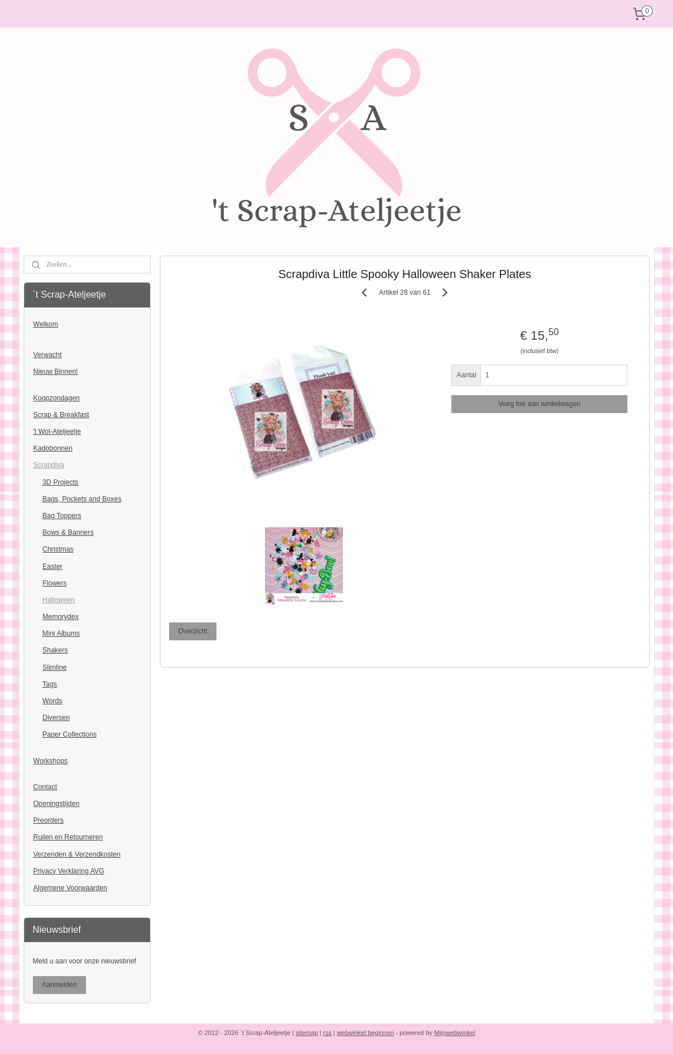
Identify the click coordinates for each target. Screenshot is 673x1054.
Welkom (45, 324)
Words (52, 701)
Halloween (59, 600)
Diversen (56, 718)
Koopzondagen (56, 398)
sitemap (307, 1032)
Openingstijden (56, 804)
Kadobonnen (53, 448)
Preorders (48, 820)
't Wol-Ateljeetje (57, 431)
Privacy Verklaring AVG (68, 871)
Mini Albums (61, 633)
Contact (45, 787)
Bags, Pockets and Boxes (82, 499)
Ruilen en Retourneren (68, 837)
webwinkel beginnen (365, 1032)
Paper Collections (70, 734)
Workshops (50, 761)
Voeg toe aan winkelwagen (539, 404)
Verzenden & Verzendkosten (77, 854)
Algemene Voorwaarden (70, 888)
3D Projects (60, 482)
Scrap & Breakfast (61, 415)
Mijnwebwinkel (454, 1032)
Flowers (55, 583)
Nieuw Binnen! (55, 371)
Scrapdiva (48, 465)
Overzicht (192, 631)
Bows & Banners (68, 532)
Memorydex (61, 617)
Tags (50, 684)
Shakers (55, 650)
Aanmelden (59, 985)
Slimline (55, 667)
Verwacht (47, 355)
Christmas (58, 549)
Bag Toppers (62, 516)
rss (327, 1032)
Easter (53, 566)
